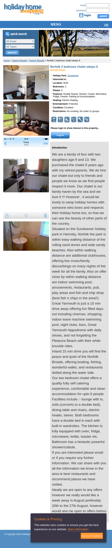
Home (7, 60)
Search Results (19, 60)
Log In (60, 135)
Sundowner (73, 75)
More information (78, 529)
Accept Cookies (92, 536)
